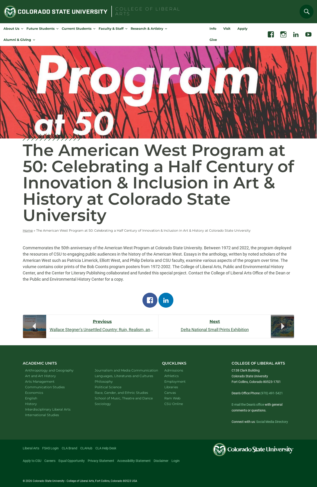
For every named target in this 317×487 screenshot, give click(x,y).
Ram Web (172, 398)
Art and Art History (46, 376)
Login (175, 461)
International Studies (48, 415)
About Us (11, 28)
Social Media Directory (272, 422)
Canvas (170, 393)
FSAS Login (50, 448)
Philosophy (109, 381)
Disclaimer (161, 461)
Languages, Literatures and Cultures (123, 376)
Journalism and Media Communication (123, 370)
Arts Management (46, 381)
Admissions (173, 370)
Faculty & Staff (111, 28)
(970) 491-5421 (271, 393)
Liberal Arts (31, 448)
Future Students (40, 28)
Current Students (76, 28)
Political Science (114, 387)
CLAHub (86, 448)
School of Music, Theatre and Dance (124, 398)
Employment (175, 381)
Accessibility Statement (134, 461)
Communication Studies (51, 387)
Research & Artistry (147, 28)
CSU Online (173, 404)
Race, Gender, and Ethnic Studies (123, 392)
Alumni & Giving (17, 40)
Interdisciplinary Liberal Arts (54, 409)
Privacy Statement (101, 461)
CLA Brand (69, 448)
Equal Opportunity (71, 461)
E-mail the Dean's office (248, 404)
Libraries (171, 387)
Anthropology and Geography (54, 370)
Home (28, 230)
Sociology (108, 403)
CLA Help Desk (105, 448)
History (37, 403)
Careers (49, 461)
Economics (40, 392)
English (37, 398)
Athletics (171, 376)
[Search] (307, 12)
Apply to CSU (32, 461)
